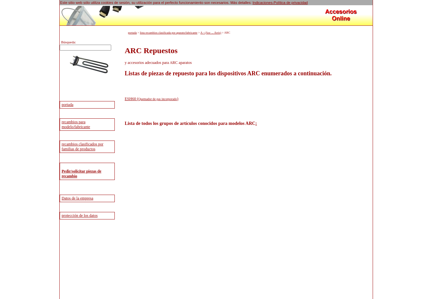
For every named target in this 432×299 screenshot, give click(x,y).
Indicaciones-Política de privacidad (280, 3)
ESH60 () (151, 99)
